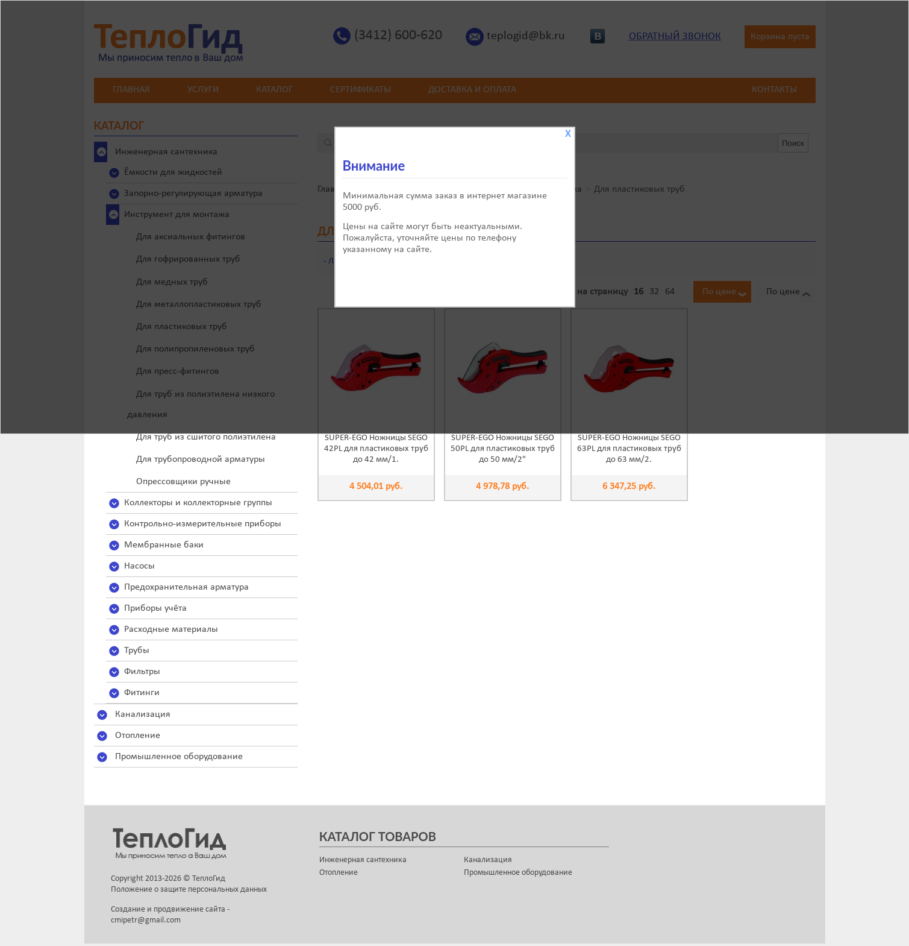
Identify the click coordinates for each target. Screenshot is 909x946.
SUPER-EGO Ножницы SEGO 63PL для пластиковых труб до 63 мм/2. (629, 449)
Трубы (136, 650)
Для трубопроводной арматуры (200, 459)
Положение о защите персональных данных (189, 889)
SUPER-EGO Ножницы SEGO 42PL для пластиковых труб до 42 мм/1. (376, 449)
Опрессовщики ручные (183, 482)
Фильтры (142, 671)
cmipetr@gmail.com (146, 920)
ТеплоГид (208, 878)
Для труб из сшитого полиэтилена (206, 437)
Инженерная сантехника (363, 860)
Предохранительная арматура (186, 587)
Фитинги (142, 693)
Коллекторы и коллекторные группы (198, 503)
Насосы (139, 566)
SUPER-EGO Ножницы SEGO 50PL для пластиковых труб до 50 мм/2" (503, 449)
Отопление (137, 735)
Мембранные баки (164, 545)
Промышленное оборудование (179, 757)
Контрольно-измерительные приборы (202, 524)
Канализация (142, 714)
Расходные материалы (171, 629)
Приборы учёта (155, 608)
